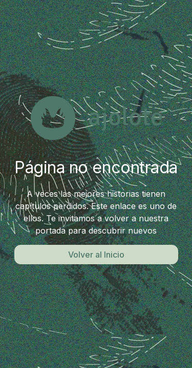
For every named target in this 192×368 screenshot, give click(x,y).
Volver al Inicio (96, 254)
